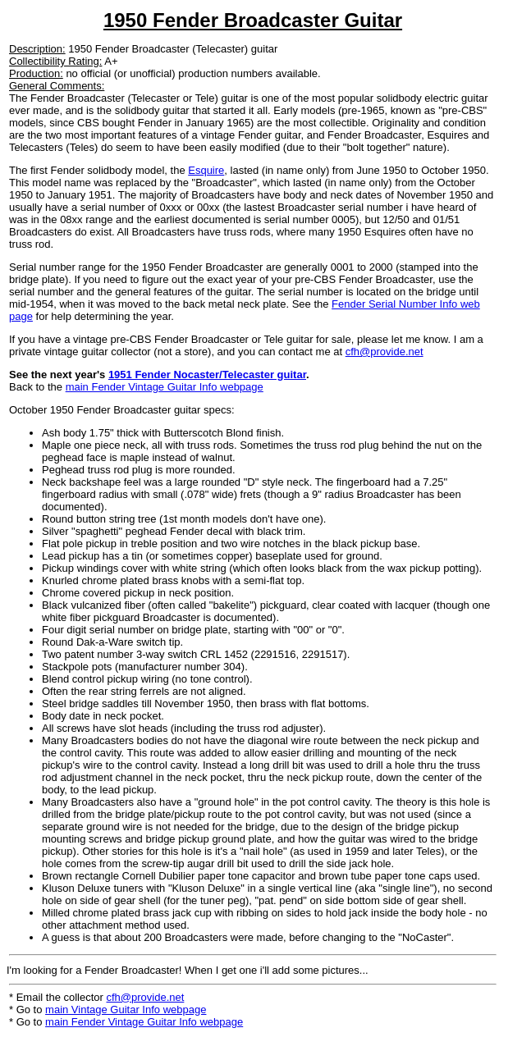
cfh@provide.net (384, 351)
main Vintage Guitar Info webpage (125, 1009)
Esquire (206, 170)
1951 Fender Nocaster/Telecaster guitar (207, 374)
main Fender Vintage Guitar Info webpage (164, 387)
